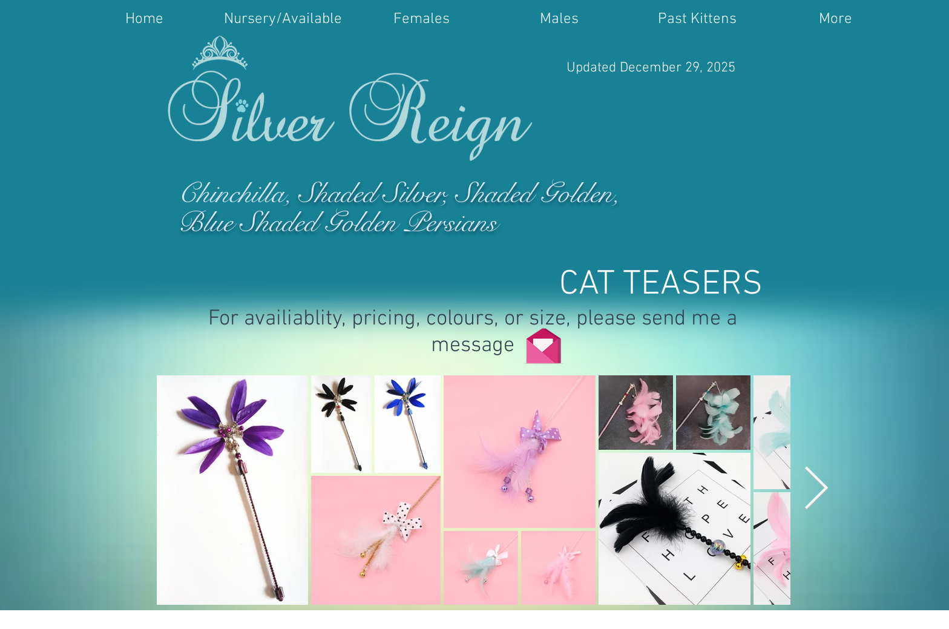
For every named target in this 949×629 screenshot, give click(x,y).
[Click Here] (543, 342)
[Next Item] (816, 490)
